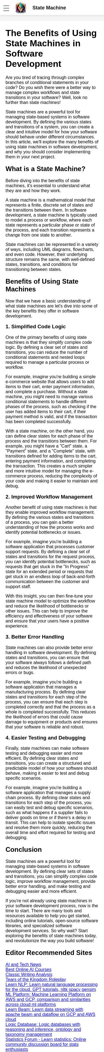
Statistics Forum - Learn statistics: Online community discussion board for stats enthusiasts (46, 1044)
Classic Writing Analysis (29, 974)
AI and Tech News (23, 964)
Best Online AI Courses (28, 969)
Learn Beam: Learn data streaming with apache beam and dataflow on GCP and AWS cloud (50, 1014)
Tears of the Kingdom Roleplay (36, 979)
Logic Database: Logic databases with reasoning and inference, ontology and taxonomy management (43, 1029)
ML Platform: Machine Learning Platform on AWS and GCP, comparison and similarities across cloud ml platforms (48, 999)
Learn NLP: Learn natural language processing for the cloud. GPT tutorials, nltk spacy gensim (52, 987)
